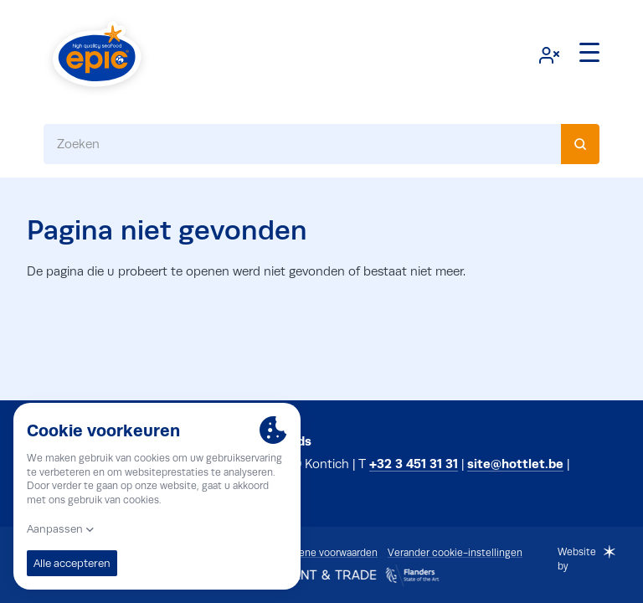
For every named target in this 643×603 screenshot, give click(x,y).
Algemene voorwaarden (323, 553)
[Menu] (589, 53)
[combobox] (321, 144)
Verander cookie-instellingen (455, 553)
